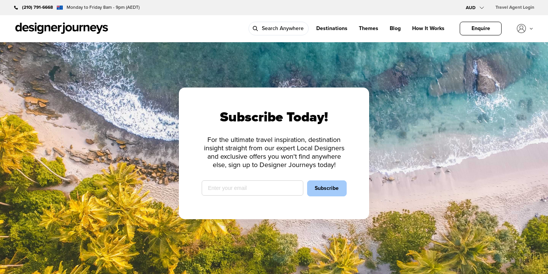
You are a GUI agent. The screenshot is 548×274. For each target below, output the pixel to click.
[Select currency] (475, 7)
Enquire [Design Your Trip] (481, 28)
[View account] (525, 28)
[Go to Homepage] (61, 28)
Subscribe (327, 188)
